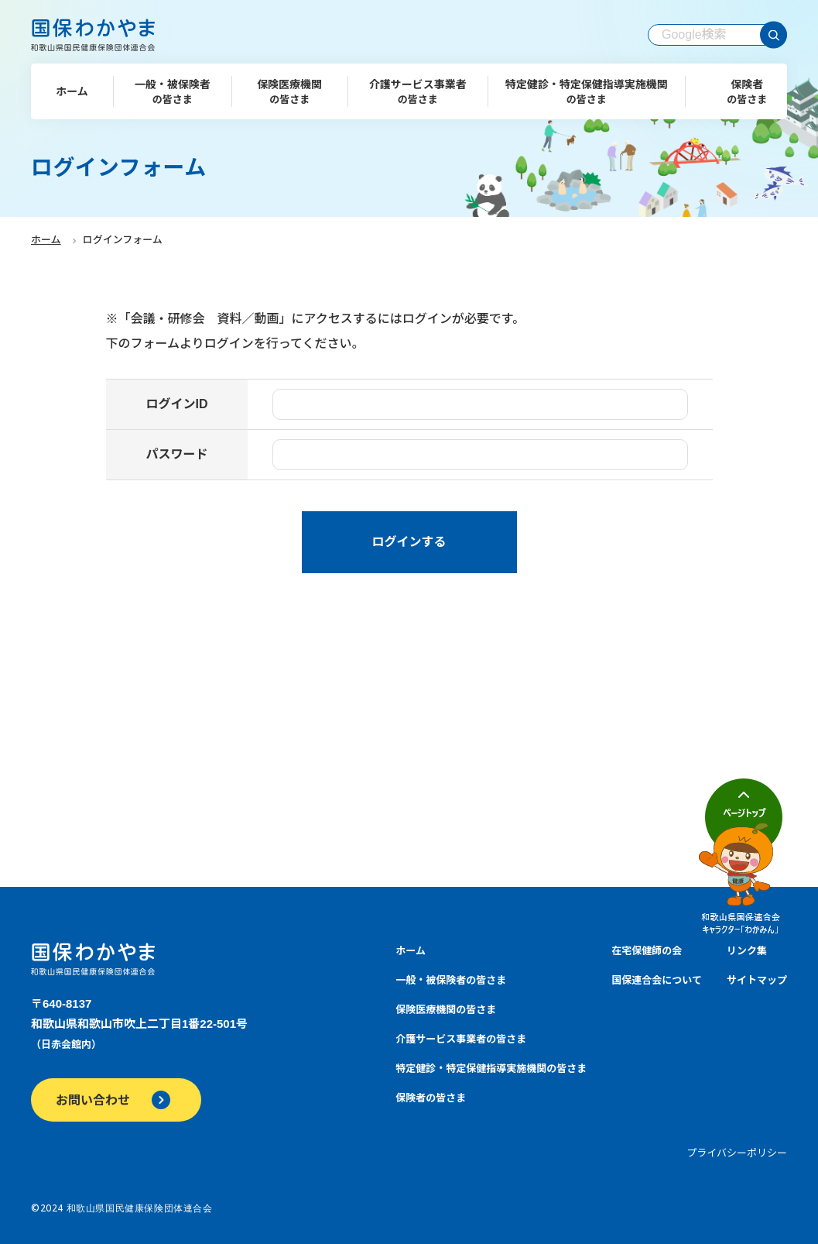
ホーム (46, 240)
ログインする (408, 541)
